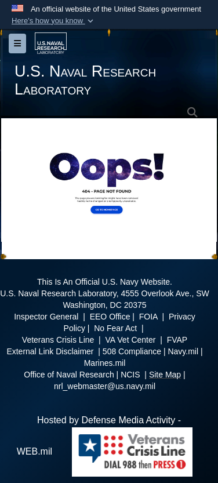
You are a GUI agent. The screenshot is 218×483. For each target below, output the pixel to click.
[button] (54, 21)
